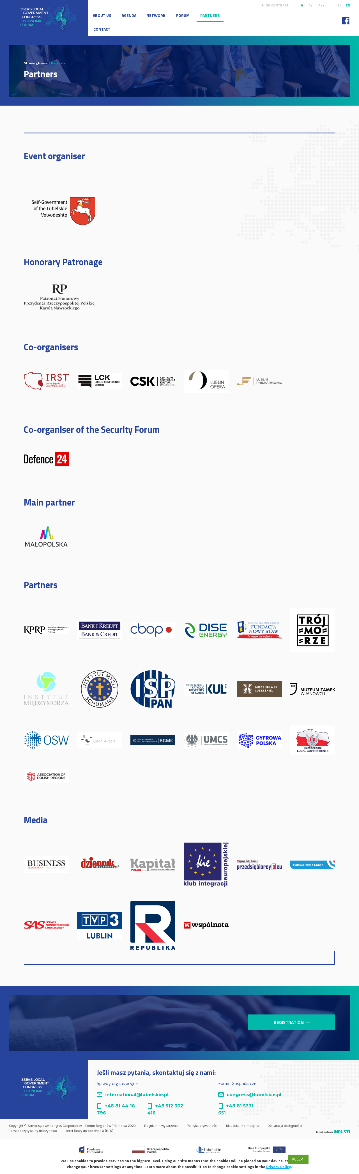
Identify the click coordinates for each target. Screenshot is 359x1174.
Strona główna (36, 63)
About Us (102, 15)
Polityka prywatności (202, 1125)
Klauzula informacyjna (242, 1125)
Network (155, 15)
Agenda (129, 15)
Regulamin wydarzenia (161, 1125)
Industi (342, 1131)
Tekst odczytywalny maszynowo (33, 1130)
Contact (102, 29)
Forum (183, 15)
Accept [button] (298, 1159)
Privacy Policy (278, 1167)
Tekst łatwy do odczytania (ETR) (89, 1130)
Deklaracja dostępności (285, 1125)
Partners (210, 15)
